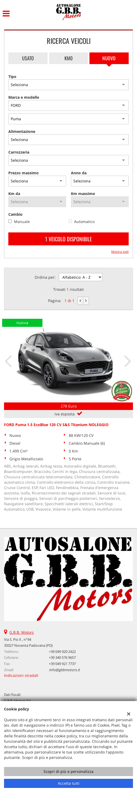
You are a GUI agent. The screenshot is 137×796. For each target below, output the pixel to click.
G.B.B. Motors (21, 632)
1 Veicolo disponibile (68, 239)
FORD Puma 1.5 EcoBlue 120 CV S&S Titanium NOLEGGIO (56, 424)
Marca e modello (23, 97)
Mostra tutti (120, 251)
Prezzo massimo (23, 172)
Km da (14, 193)
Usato (28, 58)
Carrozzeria (18, 152)
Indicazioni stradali (21, 675)
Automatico (84, 221)
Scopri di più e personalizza (68, 771)
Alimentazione (21, 131)
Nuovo (109, 58)
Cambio (15, 214)
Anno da (78, 172)
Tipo (12, 76)
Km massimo (83, 193)
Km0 (68, 58)
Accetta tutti (69, 783)
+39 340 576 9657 (62, 657)
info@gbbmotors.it (64, 669)
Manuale (22, 221)
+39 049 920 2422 (62, 651)
